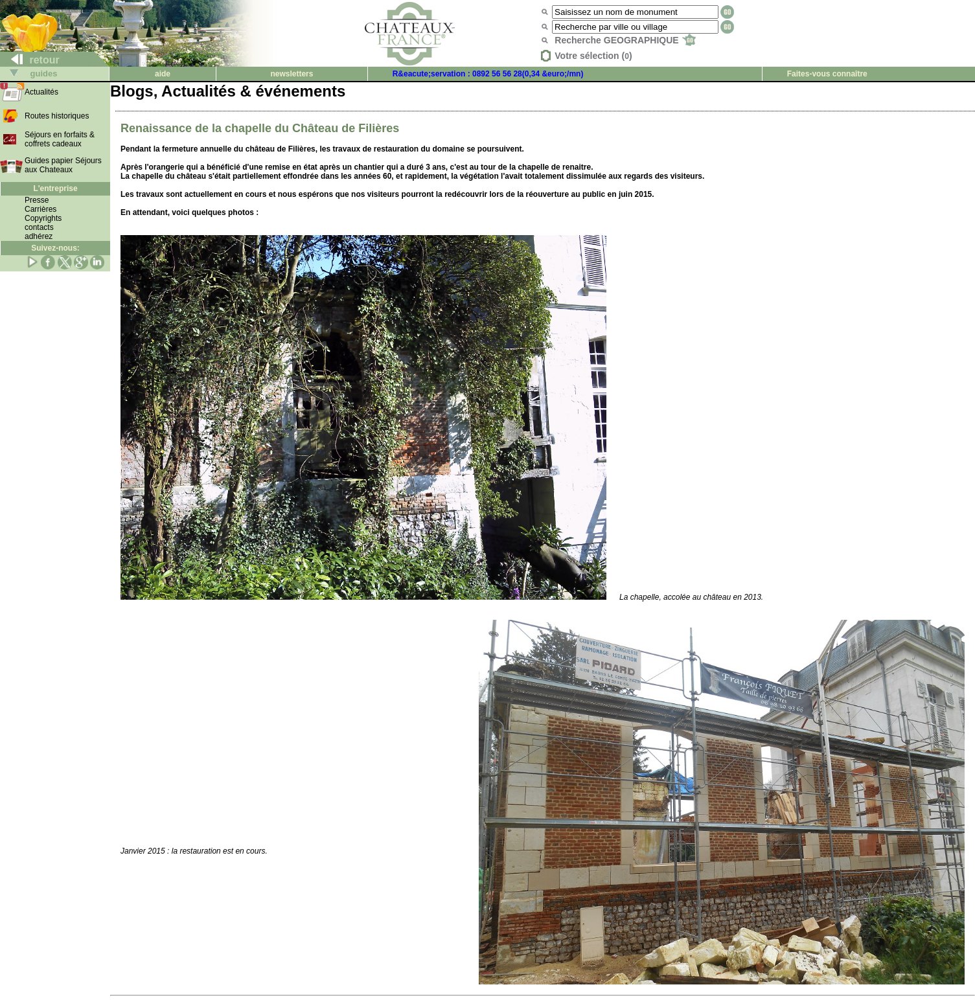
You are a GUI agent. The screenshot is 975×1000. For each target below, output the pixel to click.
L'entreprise (55, 188)
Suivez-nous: (55, 248)
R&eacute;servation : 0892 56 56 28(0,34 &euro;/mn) (488, 73)
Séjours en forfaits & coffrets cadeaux (60, 139)
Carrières (40, 209)
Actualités (41, 92)
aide (162, 73)
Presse (37, 200)
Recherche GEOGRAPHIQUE (625, 40)
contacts (39, 227)
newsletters (291, 73)
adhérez (38, 236)
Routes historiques (57, 115)
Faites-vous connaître (827, 73)
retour (30, 59)
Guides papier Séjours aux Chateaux (63, 165)
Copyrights (43, 218)
